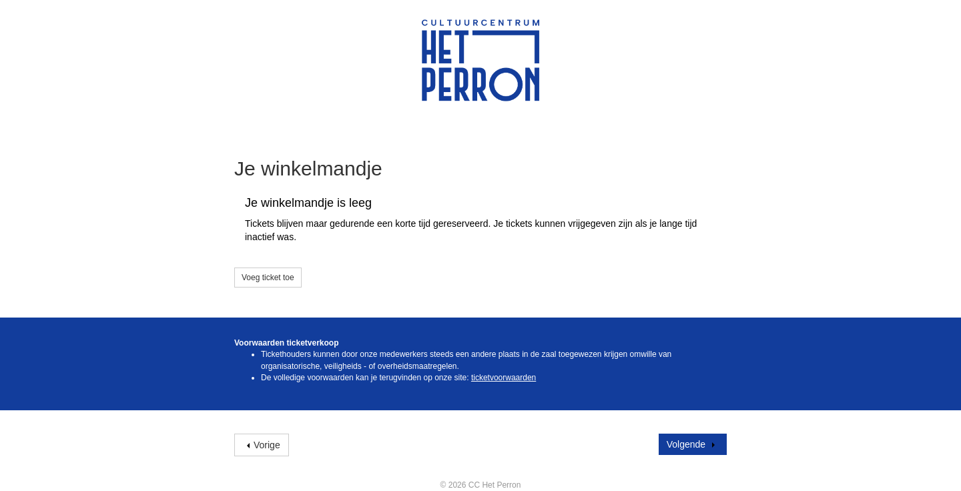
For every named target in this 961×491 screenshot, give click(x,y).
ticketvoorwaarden (503, 377)
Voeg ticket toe (268, 277)
